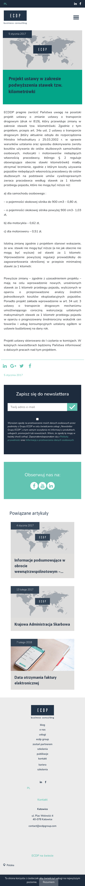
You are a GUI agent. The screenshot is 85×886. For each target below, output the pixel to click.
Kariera (42, 765)
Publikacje (42, 754)
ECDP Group (42, 739)
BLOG (42, 725)
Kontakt (42, 758)
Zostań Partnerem (42, 744)
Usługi (42, 734)
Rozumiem (49, 882)
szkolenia (42, 769)
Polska (10, 865)
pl (5, 4)
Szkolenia (42, 749)
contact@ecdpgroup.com (42, 826)
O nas (42, 729)
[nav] (76, 17)
